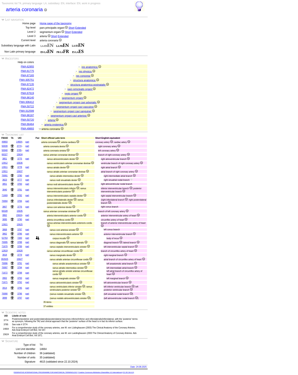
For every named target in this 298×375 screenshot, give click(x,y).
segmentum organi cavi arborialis (79, 102)
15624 (19, 215)
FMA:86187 (27, 115)
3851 (4, 159)
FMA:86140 (27, 97)
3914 (4, 288)
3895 (4, 219)
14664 (19, 142)
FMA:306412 (26, 102)
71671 (5, 282)
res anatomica (91, 67)
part (27, 142)
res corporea (85, 75)
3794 (19, 267)
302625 (4, 259)
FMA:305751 (26, 79)
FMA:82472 (27, 88)
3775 (19, 159)
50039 (5, 146)
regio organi (73, 93)
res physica (87, 71)
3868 (4, 229)
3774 (19, 146)
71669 (5, 195)
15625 (20, 224)
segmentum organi (74, 98)
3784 (19, 201)
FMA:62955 (27, 66)
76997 (5, 267)
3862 (4, 215)
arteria (53, 120)
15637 (20, 171)
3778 (19, 167)
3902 (4, 278)
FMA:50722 (27, 106)
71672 (5, 273)
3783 (19, 184)
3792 (19, 282)
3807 (4, 207)
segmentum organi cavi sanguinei (73, 111)
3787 (19, 229)
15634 (20, 154)
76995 (5, 242)
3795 (19, 288)
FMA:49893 (27, 128)
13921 (5, 224)
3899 (4, 298)
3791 (19, 263)
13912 (5, 163)
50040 (5, 150)
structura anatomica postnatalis (89, 84)
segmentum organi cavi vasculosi (76, 106)
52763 (5, 238)
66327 (5, 154)
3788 (19, 242)
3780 (19, 175)
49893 (5, 142)
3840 (4, 190)
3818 (4, 255)
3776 (19, 207)
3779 (19, 255)
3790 (19, 219)
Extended (80, 27)
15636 (20, 163)
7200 (19, 238)
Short (72, 27)
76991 (5, 175)
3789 (19, 246)
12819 (5, 251)
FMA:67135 (27, 84)
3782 (19, 195)
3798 (19, 273)
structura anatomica (86, 80)
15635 (20, 211)
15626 (20, 251)
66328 (5, 211)
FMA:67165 (27, 75)
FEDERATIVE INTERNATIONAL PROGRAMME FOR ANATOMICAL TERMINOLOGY (46, 372)
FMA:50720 (27, 119)
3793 (19, 278)
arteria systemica (55, 124)
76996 (5, 263)
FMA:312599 (26, 110)
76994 (5, 201)
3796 (19, 294)
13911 (5, 167)
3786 (19, 234)
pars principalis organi (81, 89)
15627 (20, 259)
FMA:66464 (27, 124)
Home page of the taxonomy (55, 23)
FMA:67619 (27, 93)
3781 (19, 190)
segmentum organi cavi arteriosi (70, 115)
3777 (19, 180)
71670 (5, 246)
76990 (5, 294)
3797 (19, 298)
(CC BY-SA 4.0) (128, 372)
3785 (19, 150)
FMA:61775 (27, 71)
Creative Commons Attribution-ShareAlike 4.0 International (100, 372)
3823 (4, 180)
